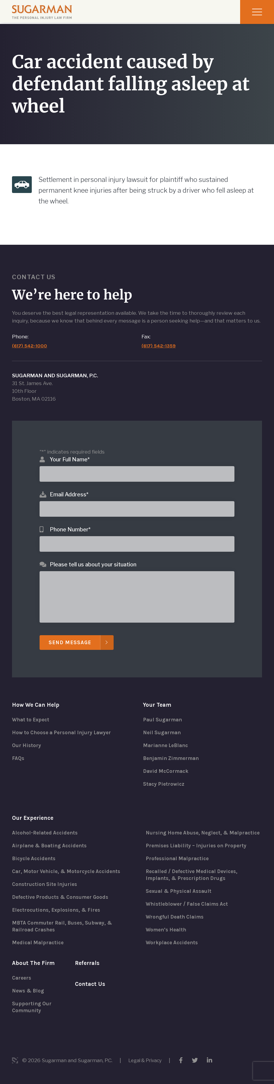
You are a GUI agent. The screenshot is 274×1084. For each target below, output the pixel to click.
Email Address (69, 486)
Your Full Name (70, 451)
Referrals (88, 962)
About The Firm (34, 962)
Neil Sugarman (163, 725)
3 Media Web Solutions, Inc (15, 1060)
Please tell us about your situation (93, 556)
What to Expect (32, 712)
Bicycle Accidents (35, 854)
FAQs (18, 752)
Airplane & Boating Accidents (51, 840)
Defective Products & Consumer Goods (63, 893)
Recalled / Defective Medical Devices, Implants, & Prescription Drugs (195, 878)
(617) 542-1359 (159, 337)
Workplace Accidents (173, 947)
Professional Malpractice (179, 861)
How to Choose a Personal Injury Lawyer (64, 725)
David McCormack (167, 765)
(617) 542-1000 (30, 337)
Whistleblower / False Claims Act (189, 907)
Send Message (71, 634)
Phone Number (70, 521)
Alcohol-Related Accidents (46, 827)
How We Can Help (36, 697)
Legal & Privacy (146, 1060)
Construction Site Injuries (46, 880)
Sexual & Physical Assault (181, 894)
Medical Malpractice (39, 940)
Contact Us (90, 983)
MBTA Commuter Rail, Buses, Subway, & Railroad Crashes (65, 923)
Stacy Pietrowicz (164, 778)
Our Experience (34, 812)
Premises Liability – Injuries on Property (199, 848)
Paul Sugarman (163, 712)
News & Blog (29, 990)
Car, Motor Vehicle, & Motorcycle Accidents (69, 867)
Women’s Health (167, 934)
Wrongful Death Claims (176, 921)
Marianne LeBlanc (167, 738)
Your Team (158, 697)
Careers (22, 977)
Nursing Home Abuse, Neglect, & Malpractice (189, 831)
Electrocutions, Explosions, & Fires (58, 906)
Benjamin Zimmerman (173, 752)
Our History (27, 738)
